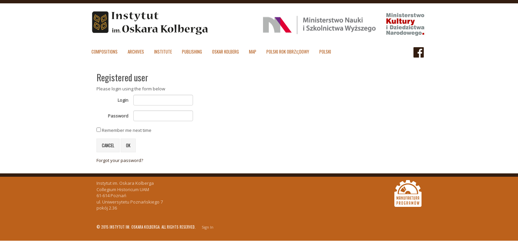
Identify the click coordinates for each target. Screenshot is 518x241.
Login (123, 100)
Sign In (207, 227)
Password (118, 116)
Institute (163, 51)
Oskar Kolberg (225, 51)
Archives (136, 51)
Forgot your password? (119, 160)
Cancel (108, 145)
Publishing (192, 51)
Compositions (104, 51)
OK (128, 145)
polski (325, 51)
